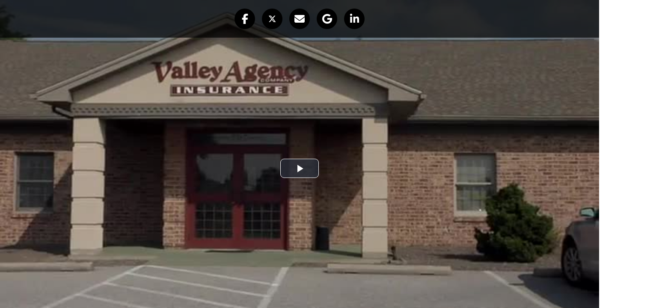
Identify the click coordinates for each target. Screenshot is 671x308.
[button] (245, 19)
